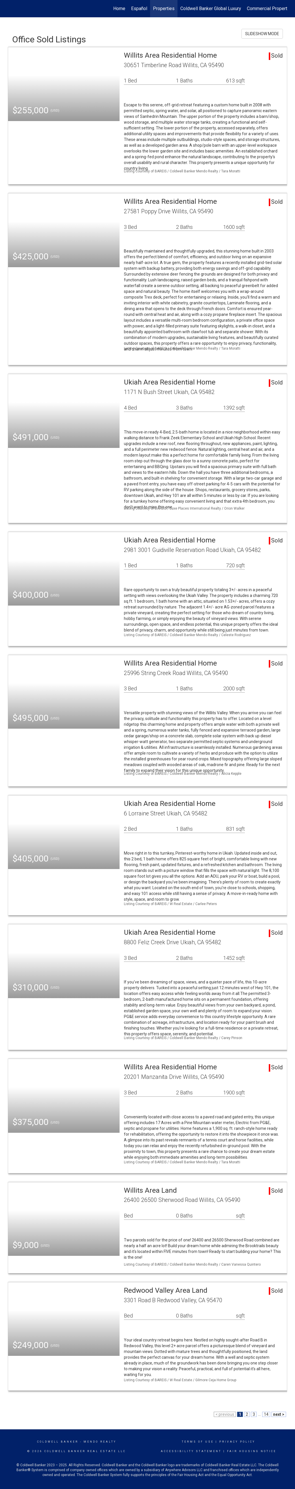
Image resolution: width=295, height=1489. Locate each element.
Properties (164, 8)
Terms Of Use (198, 1441)
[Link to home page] (11, 8)
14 (266, 1414)
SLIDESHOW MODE (262, 33)
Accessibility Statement (191, 1451)
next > (278, 1414)
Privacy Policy (237, 1441)
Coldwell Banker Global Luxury (210, 8)
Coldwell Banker (57, 1441)
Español (139, 8)
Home (119, 8)
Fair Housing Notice (251, 1451)
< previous (224, 1414)
